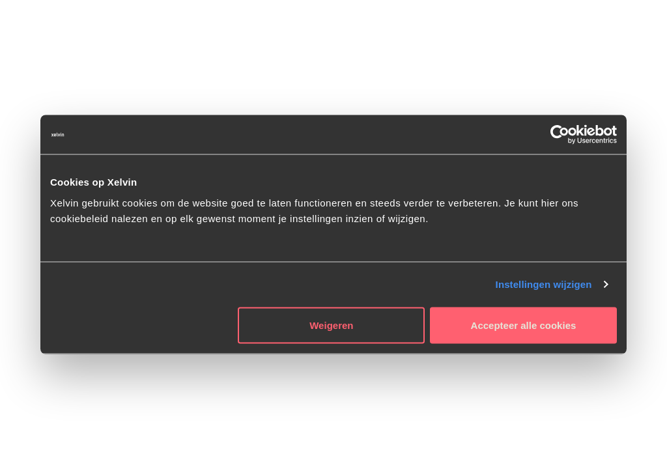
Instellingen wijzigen (544, 284)
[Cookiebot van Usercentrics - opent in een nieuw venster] (560, 135)
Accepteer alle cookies (523, 324)
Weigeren (331, 324)
